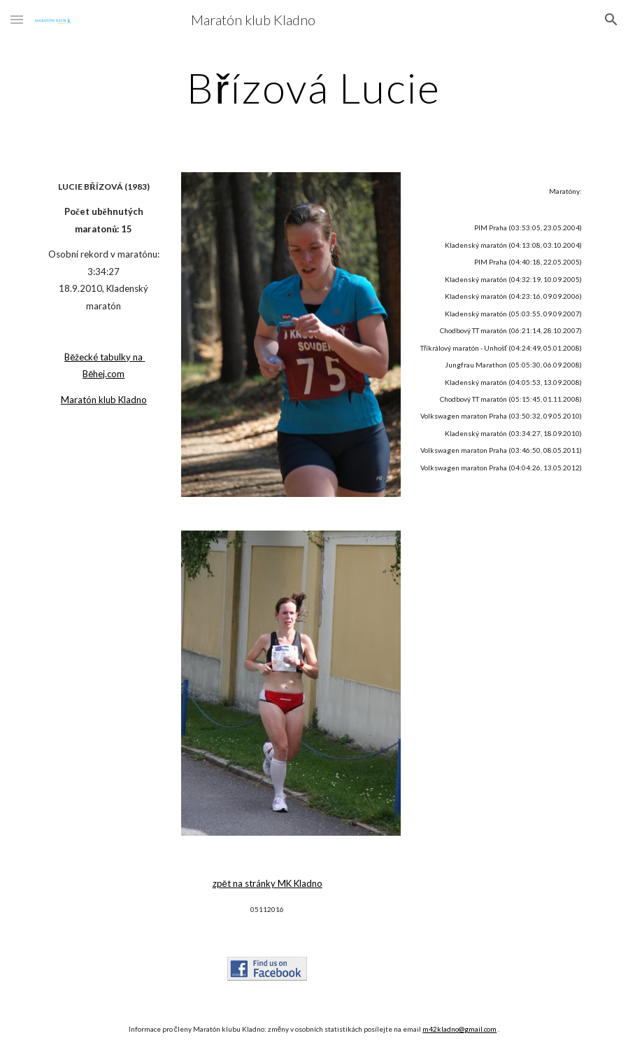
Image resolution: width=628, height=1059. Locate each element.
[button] (17, 19)
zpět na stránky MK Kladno (267, 883)
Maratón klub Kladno (104, 399)
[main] (314, 87)
